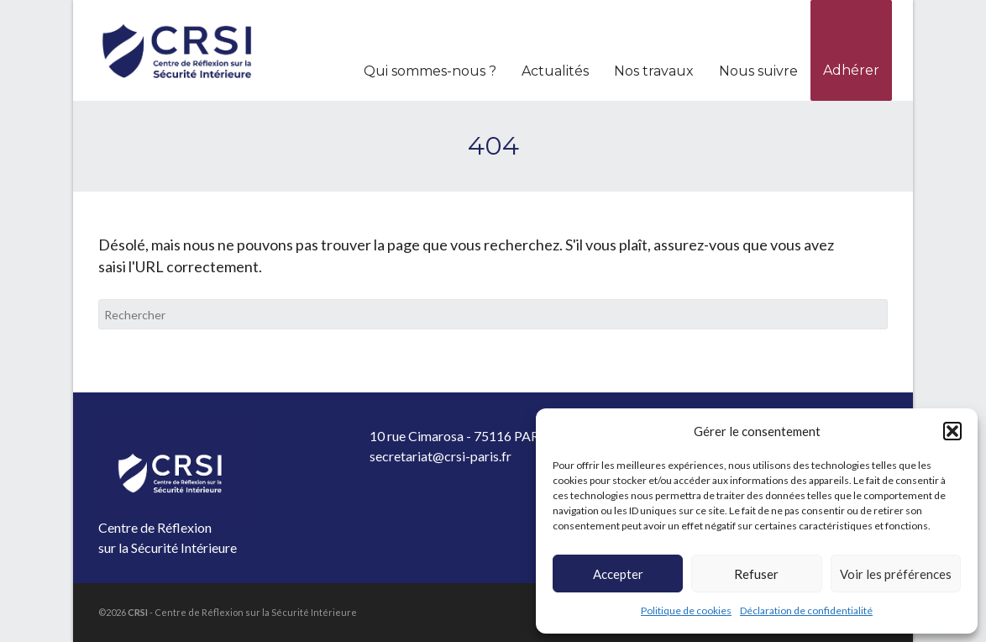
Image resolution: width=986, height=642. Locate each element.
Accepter (618, 573)
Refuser (756, 573)
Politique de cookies (686, 610)
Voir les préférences (896, 573)
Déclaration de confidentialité (806, 610)
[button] (952, 431)
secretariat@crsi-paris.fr (440, 456)
